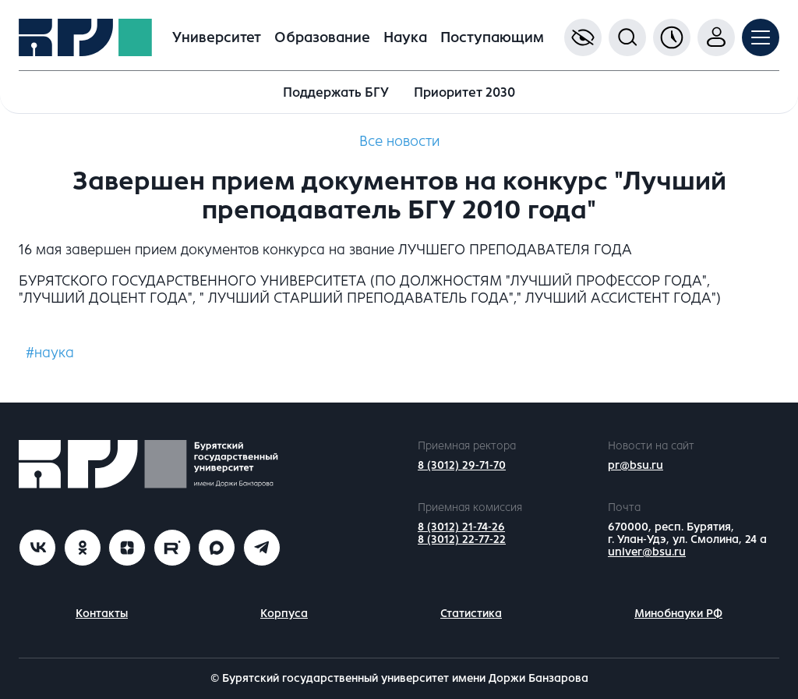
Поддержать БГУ (336, 92)
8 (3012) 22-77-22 (462, 539)
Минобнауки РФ (678, 613)
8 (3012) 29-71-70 (462, 465)
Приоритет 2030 (464, 92)
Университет (216, 37)
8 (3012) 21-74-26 (461, 527)
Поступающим (492, 37)
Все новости (399, 141)
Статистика (471, 613)
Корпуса (284, 613)
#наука (50, 352)
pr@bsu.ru (635, 465)
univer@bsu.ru (647, 552)
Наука (405, 37)
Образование (322, 37)
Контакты (102, 613)
